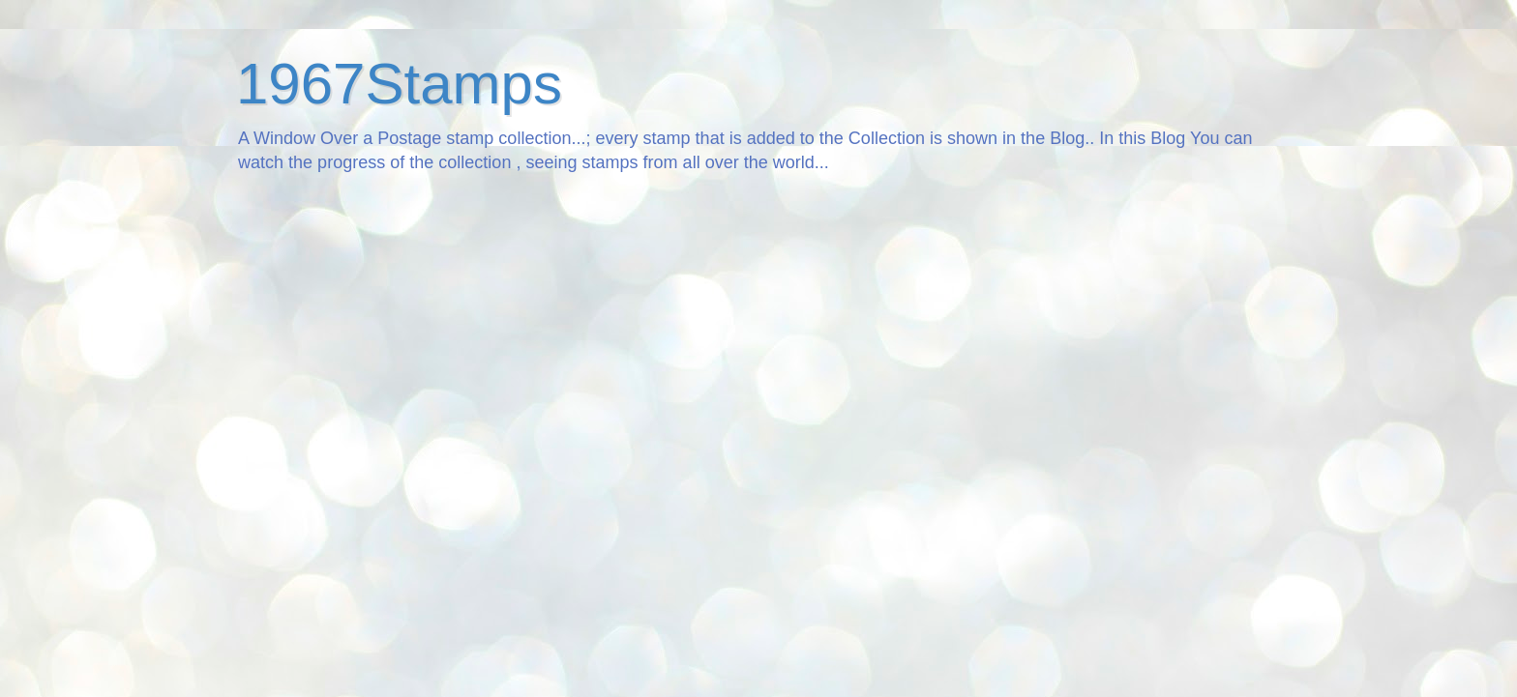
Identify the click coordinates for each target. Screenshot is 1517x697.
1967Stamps (399, 83)
